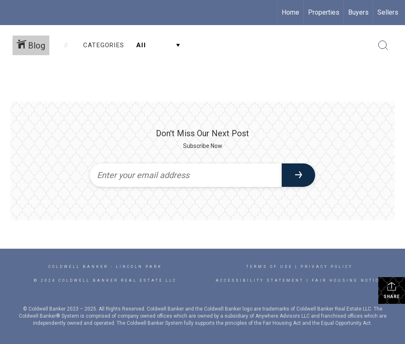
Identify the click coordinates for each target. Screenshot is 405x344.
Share (392, 290)
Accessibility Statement (260, 280)
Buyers (358, 12)
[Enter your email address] (186, 175)
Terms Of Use (269, 267)
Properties (323, 12)
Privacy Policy (327, 267)
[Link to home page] (10, 12)
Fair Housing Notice (347, 280)
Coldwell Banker (78, 267)
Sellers (387, 12)
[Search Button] (383, 45)
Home (290, 12)
